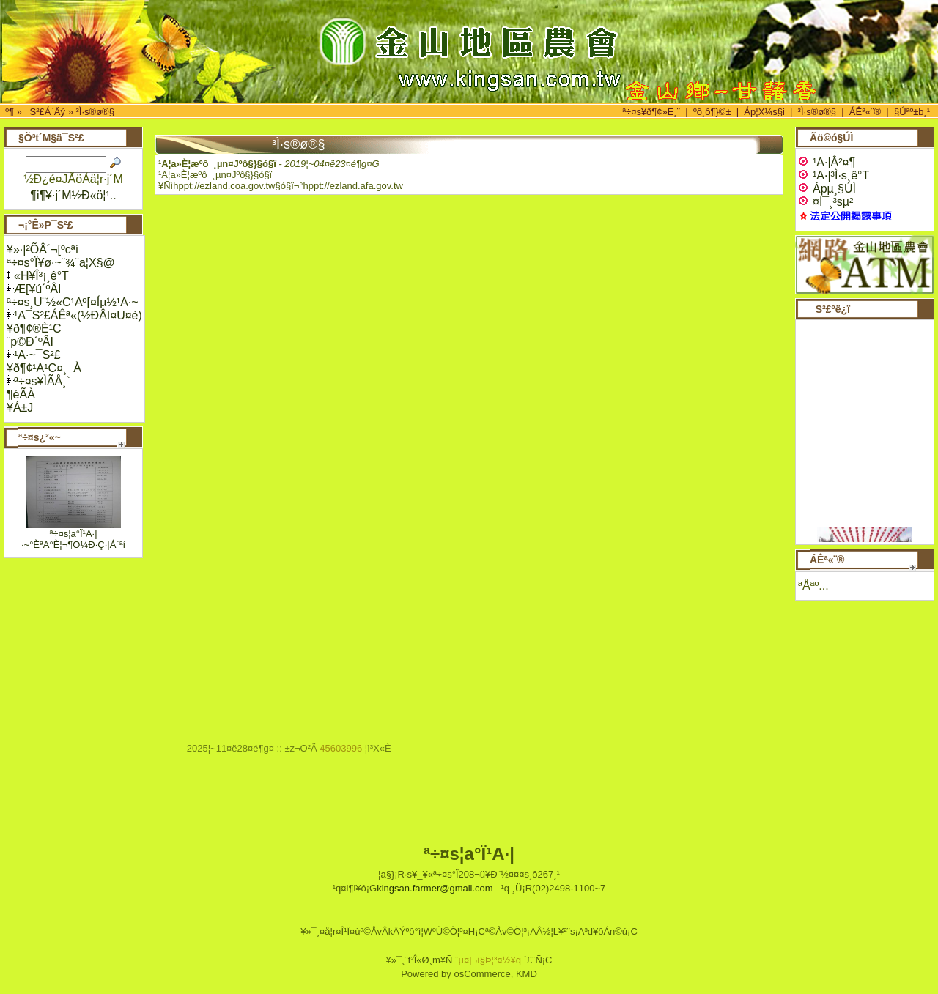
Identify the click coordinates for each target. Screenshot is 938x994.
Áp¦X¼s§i (764, 111)
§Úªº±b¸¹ (912, 111)
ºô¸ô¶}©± (712, 111)
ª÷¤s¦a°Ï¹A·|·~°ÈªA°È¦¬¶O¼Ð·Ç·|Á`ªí (73, 539)
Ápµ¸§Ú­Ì (827, 188)
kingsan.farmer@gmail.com (434, 888)
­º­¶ (9, 111)
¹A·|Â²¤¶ (826, 162)
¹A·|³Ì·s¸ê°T (833, 175)
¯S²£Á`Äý (44, 111)
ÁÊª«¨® (865, 111)
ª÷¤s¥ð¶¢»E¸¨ (651, 111)
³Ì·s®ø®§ (95, 111)
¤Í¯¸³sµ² (825, 202)
